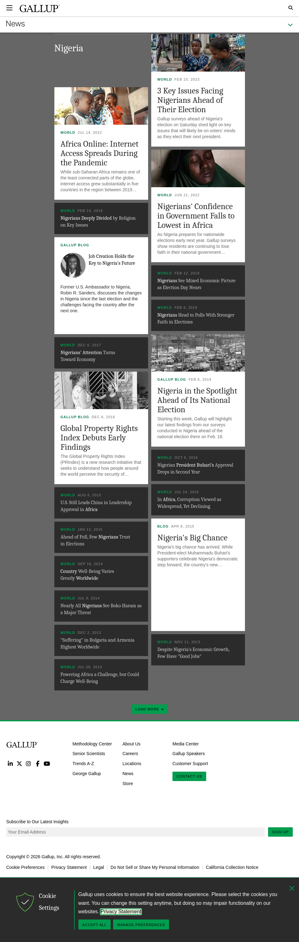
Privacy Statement (69, 867)
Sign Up (280, 832)
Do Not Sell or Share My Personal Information (155, 867)
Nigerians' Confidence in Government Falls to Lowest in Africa (196, 216)
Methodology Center (92, 743)
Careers (130, 753)
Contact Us (189, 776)
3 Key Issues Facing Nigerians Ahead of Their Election (190, 100)
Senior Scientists (88, 753)
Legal (98, 867)
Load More (149, 709)
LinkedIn (10, 763)
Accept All (94, 925)
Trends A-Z (83, 763)
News (127, 773)
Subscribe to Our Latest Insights (37, 821)
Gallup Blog (75, 245)
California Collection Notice (232, 867)
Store (127, 783)
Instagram (28, 763)
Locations (131, 763)
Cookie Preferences (25, 867)
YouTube (47, 763)
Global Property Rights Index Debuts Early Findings (99, 437)
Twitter (19, 763)
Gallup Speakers (188, 753)
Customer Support (190, 763)
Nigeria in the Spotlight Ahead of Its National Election (197, 400)
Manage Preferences (141, 925)
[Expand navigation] (9, 7)
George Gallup (86, 773)
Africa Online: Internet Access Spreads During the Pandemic (100, 153)
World (164, 79)
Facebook (37, 763)
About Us (131, 743)
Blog (163, 526)
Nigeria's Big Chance (192, 538)
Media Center (185, 743)
